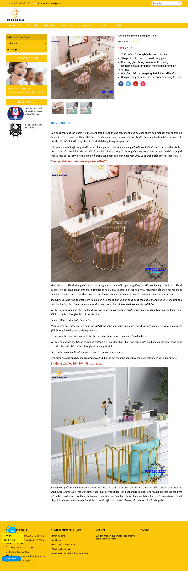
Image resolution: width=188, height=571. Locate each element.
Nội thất (49, 25)
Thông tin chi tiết (61, 123)
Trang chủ (15, 25)
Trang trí (66, 25)
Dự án (117, 25)
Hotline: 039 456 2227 (19, 3)
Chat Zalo (11, 558)
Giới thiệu (32, 25)
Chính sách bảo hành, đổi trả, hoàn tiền (70, 553)
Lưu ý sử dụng (58, 536)
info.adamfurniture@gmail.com (51, 3)
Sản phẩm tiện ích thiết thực (33, 126)
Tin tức (104, 25)
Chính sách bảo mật (61, 549)
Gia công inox (85, 25)
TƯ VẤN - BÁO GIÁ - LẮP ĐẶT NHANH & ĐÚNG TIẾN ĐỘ (34, 111)
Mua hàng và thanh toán (63, 544)
